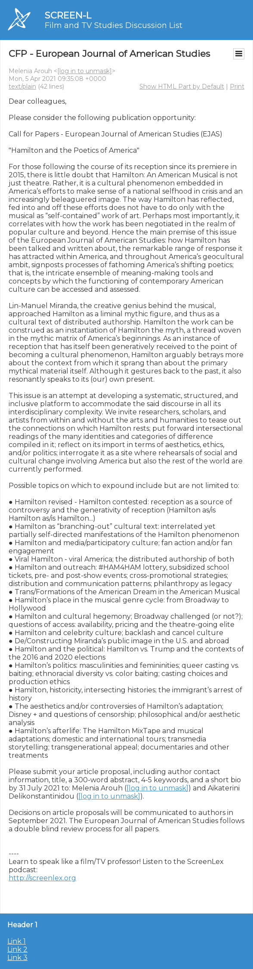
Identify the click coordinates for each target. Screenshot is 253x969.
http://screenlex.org (42, 878)
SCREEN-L (68, 15)
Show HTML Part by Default (181, 86)
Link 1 (16, 941)
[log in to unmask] (84, 71)
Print (237, 86)
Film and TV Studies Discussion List (113, 25)
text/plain (22, 86)
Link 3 (17, 958)
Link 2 (17, 949)
